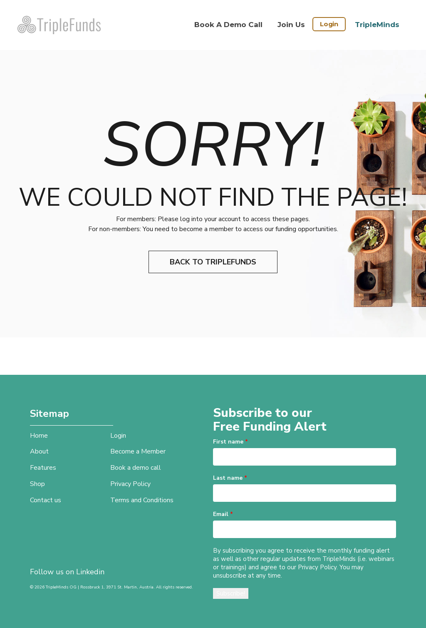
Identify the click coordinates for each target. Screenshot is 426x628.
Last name (230, 478)
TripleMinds (377, 24)
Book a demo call (228, 24)
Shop (37, 483)
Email (223, 514)
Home (39, 435)
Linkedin (90, 572)
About (39, 451)
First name (230, 442)
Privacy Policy (130, 483)
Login (329, 24)
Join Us (291, 24)
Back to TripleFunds (213, 262)
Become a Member (138, 451)
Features (43, 467)
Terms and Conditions (141, 500)
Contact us (45, 500)
